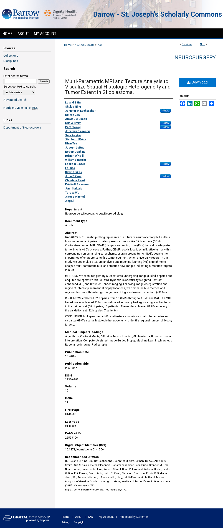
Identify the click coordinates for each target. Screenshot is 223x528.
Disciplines (10, 61)
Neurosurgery (195, 57)
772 (99, 44)
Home (68, 44)
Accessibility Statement (134, 516)
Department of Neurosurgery (22, 127)
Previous (187, 44)
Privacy (66, 522)
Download (197, 82)
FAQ (90, 516)
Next (202, 44)
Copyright (79, 522)
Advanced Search (15, 99)
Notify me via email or (20, 107)
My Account (106, 516)
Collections (10, 55)
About (78, 516)
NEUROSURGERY (84, 44)
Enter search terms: (15, 76)
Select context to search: (19, 86)
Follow (165, 110)
